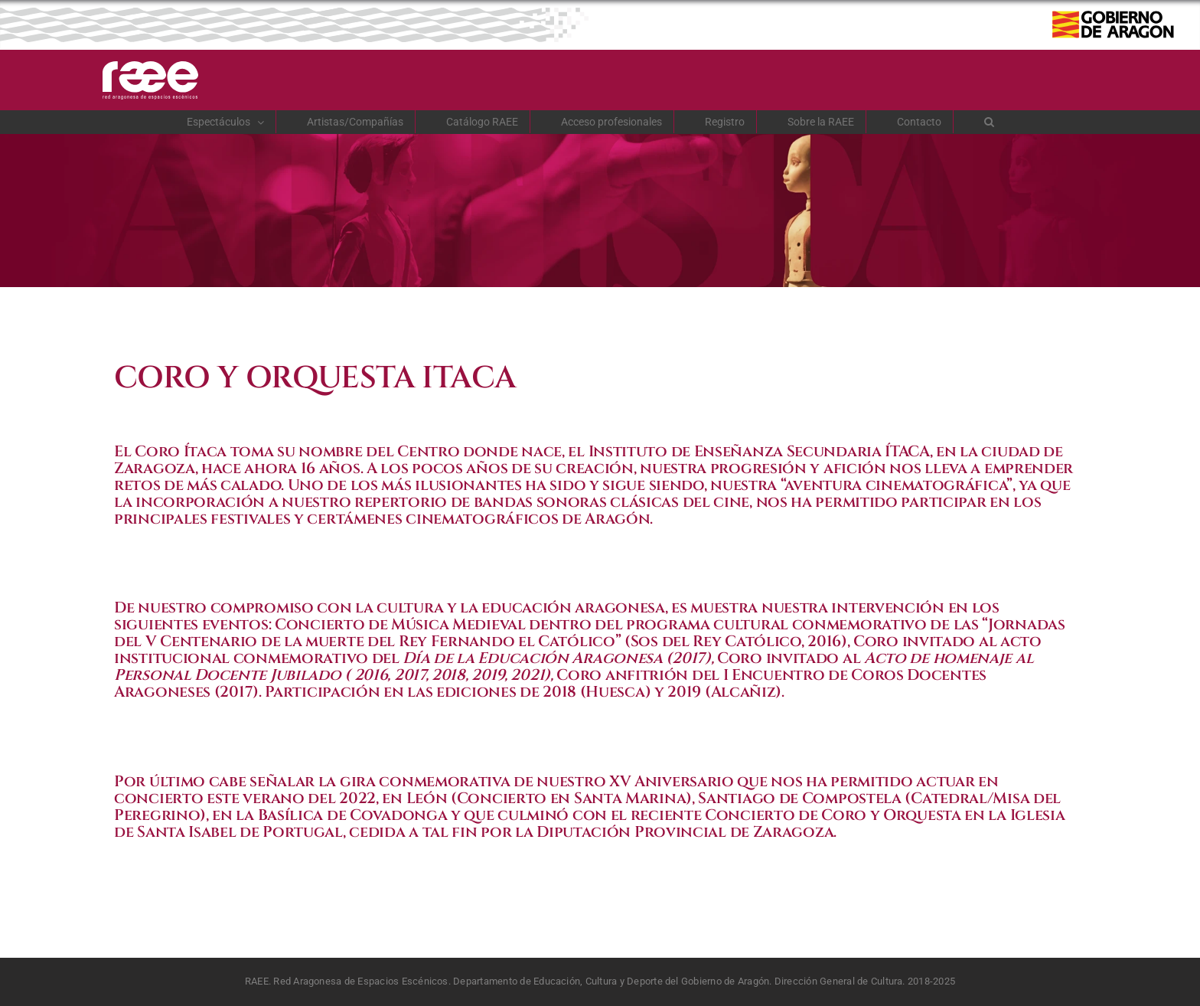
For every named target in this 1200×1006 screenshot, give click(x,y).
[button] (989, 121)
